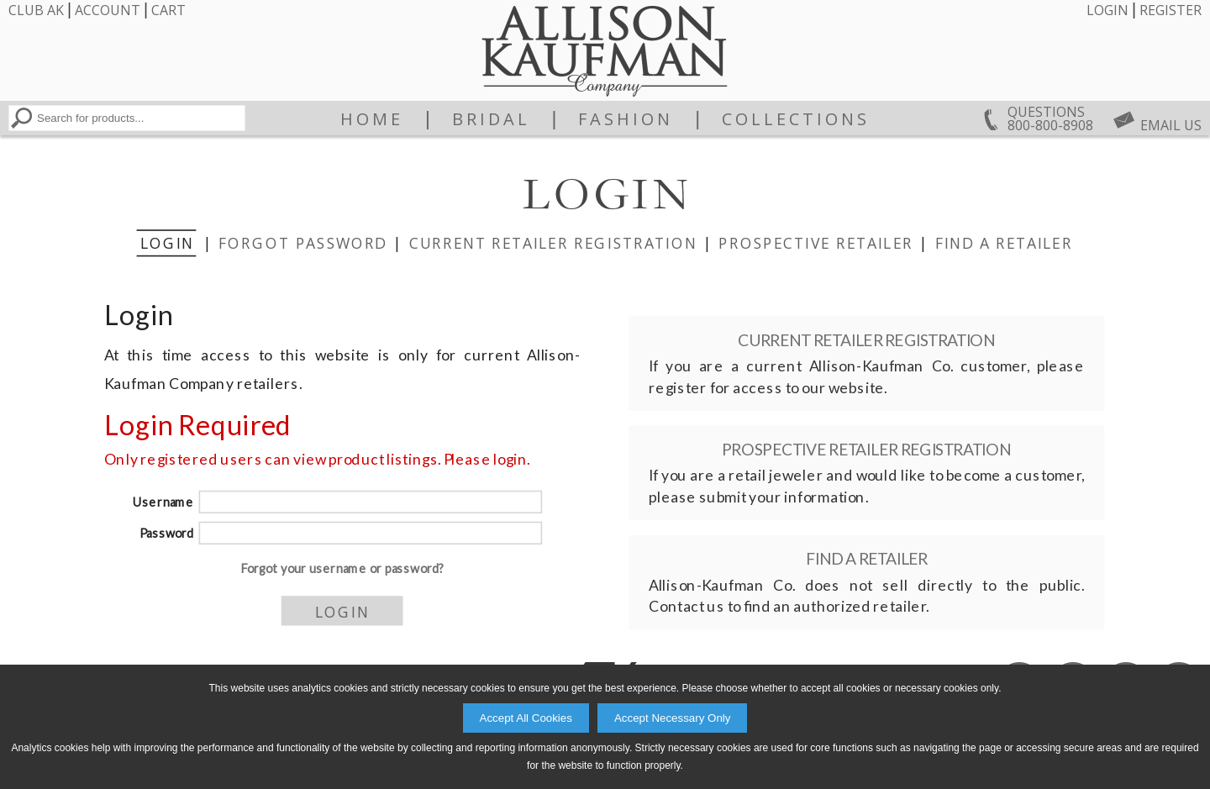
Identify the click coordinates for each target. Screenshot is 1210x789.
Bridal (491, 119)
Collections (796, 119)
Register (1170, 10)
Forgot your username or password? (342, 568)
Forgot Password (302, 242)
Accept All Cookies (526, 718)
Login (1107, 10)
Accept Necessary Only (672, 718)
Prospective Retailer (815, 242)
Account (107, 10)
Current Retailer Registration (553, 242)
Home (371, 119)
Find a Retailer (1004, 242)
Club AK (36, 10)
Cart (168, 10)
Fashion (625, 119)
